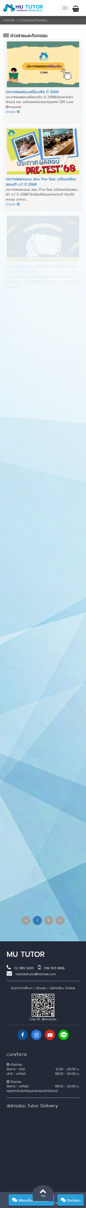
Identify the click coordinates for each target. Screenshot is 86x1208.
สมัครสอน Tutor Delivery (32, 1105)
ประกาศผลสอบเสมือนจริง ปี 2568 (32, 92)
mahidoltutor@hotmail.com (35, 974)
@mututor (49, 1019)
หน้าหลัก (9, 20)
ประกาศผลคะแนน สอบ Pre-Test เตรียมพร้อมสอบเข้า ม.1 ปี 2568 (41, 181)
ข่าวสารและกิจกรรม (33, 20)
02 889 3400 (24, 968)
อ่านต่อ (13, 111)
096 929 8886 (54, 968)
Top (43, 1192)
